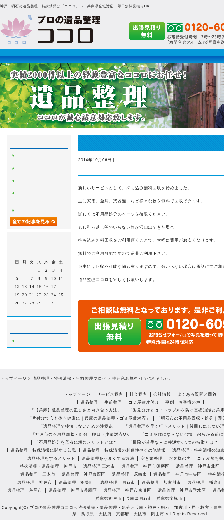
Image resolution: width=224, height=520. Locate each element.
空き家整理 (151, 458)
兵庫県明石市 (139, 498)
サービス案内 (110, 394)
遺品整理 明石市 (117, 482)
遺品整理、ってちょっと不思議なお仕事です (39, 157)
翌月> (51, 310)
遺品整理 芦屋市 (24, 490)
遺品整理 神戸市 (34, 482)
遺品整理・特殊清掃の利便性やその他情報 (124, 450)
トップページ (20, 56)
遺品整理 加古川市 (161, 482)
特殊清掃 (140, 56)
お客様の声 (180, 458)
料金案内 (138, 394)
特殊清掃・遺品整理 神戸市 (48, 466)
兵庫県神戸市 (108, 498)
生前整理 (100, 56)
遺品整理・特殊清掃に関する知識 (43, 450)
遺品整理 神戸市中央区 (177, 474)
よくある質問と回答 (197, 394)
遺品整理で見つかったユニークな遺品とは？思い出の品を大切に (39, 197)
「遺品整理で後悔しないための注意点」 (78, 426)
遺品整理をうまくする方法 (108, 458)
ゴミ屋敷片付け (180, 56)
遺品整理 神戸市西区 (84, 474)
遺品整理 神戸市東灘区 (127, 490)
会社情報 (162, 394)
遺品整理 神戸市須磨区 (145, 466)
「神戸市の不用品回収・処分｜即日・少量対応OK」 (82, 434)
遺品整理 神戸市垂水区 (182, 490)
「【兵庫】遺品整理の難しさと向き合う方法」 (76, 410)
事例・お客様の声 (182, 402)
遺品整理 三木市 (99, 466)
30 (46, 303)
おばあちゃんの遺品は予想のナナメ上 (39, 170)
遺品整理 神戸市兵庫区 (73, 490)
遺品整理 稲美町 (76, 482)
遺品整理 (60, 56)
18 (61, 286)
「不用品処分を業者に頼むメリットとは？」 (78, 442)
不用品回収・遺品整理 (136, 159)
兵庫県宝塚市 (169, 498)
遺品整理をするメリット (51, 458)
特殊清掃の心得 (32, 210)
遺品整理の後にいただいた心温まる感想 (39, 182)
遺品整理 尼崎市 (129, 474)
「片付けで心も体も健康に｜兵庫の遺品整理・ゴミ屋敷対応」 (89, 418)
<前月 (27, 310)
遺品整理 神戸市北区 (198, 466)
